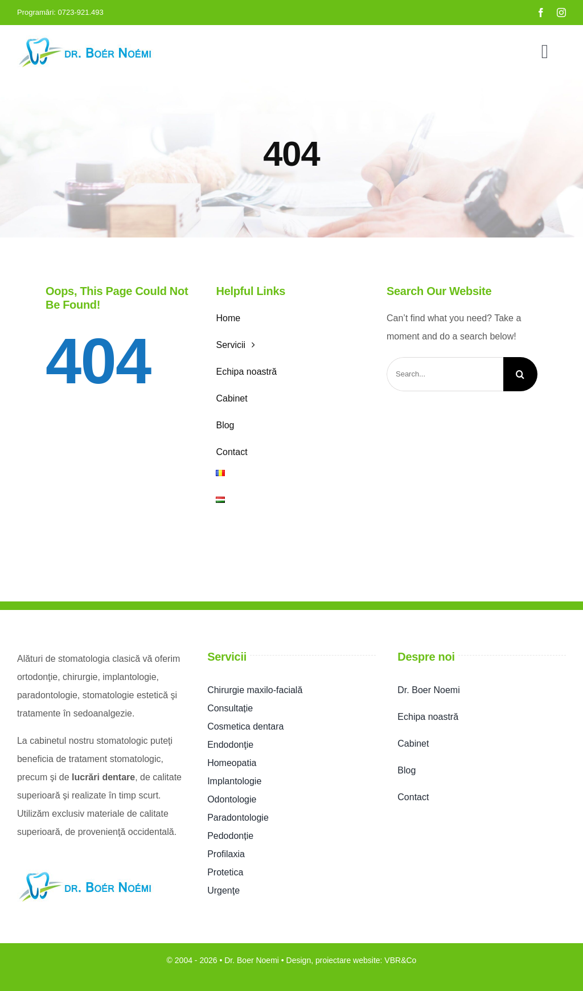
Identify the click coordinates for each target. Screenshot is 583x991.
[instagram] (561, 12)
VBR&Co (400, 960)
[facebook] (540, 12)
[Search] (520, 374)
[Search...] (445, 374)
